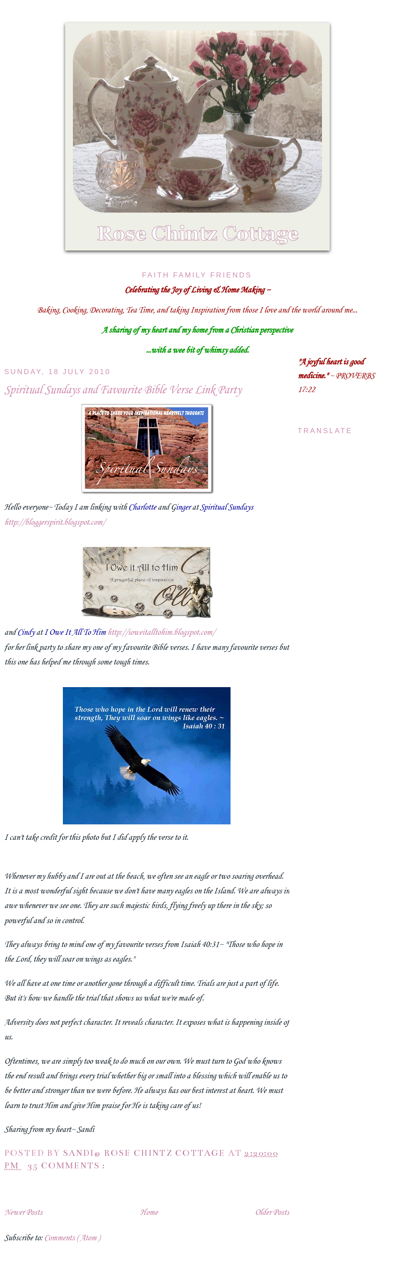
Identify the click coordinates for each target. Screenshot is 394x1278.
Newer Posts (23, 1213)
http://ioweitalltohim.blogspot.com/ (161, 633)
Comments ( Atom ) (72, 1238)
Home (149, 1213)
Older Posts (272, 1213)
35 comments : (67, 1165)
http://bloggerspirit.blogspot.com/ (54, 523)
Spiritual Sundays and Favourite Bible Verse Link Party (122, 390)
